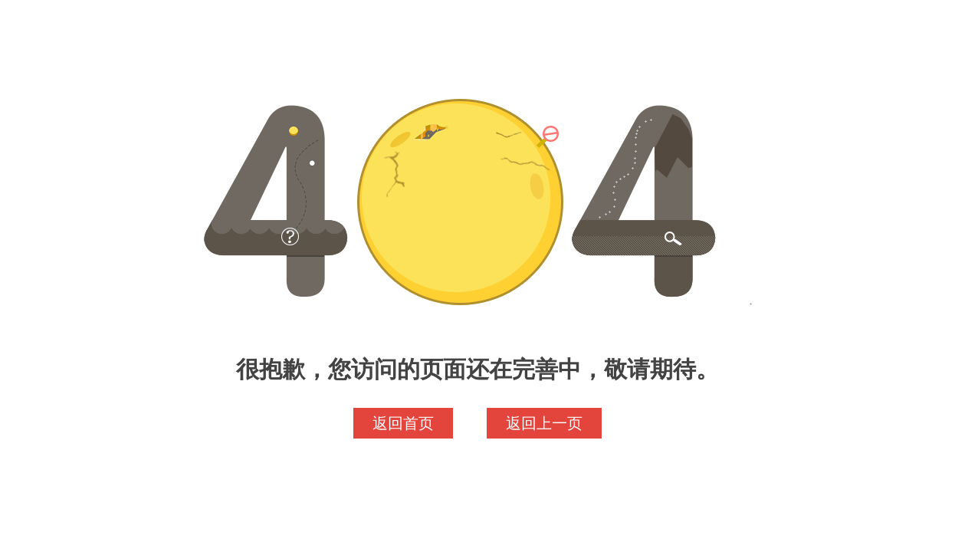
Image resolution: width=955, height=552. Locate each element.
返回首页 (403, 423)
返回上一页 (544, 423)
